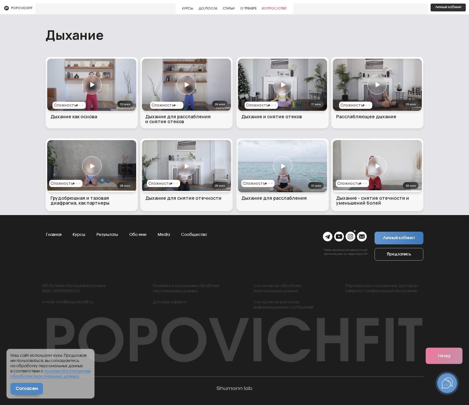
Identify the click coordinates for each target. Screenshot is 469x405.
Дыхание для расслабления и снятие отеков (178, 118)
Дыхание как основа (73, 116)
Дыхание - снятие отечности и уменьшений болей (372, 200)
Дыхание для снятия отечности (183, 198)
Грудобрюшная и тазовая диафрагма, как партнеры (79, 200)
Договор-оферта (169, 302)
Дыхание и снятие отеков (271, 116)
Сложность (162, 105)
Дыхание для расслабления (274, 198)
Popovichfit (21, 8)
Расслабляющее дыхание (366, 116)
